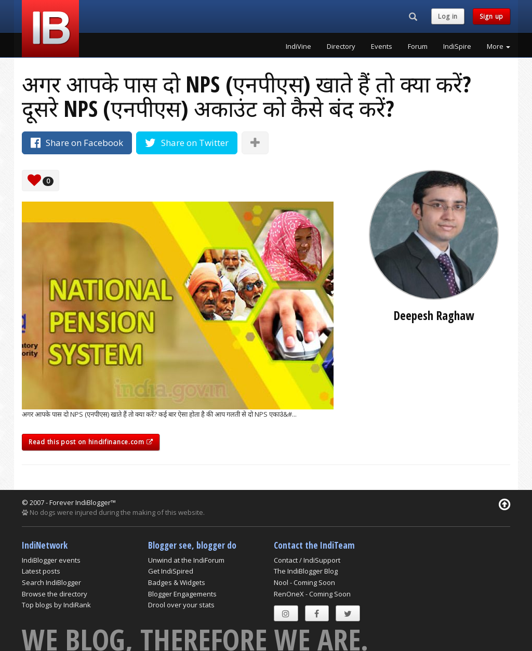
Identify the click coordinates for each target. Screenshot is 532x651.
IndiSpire (457, 46)
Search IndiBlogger (51, 582)
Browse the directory (54, 594)
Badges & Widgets (176, 582)
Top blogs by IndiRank (56, 604)
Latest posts (41, 571)
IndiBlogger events (51, 560)
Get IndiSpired (170, 571)
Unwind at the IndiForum (186, 560)
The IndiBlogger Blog (306, 571)
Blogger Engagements (182, 594)
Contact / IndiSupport (307, 560)
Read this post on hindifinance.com (91, 441)
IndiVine (298, 46)
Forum (418, 46)
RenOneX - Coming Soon (312, 594)
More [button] (498, 46)
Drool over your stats (181, 604)
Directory (341, 46)
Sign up (491, 16)
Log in (448, 16)
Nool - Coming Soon (304, 582)
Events (381, 46)
